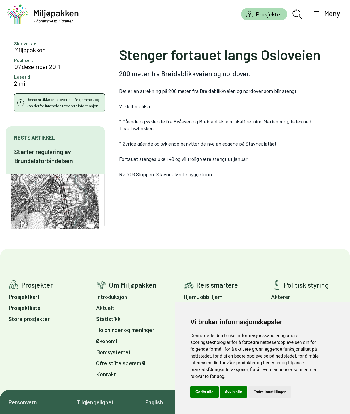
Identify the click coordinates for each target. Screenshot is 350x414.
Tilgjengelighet (95, 402)
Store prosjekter (29, 318)
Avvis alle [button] (233, 392)
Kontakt (106, 374)
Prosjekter (269, 14)
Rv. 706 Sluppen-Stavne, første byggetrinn (165, 174)
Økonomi (106, 340)
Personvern (23, 402)
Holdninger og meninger (125, 329)
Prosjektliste (25, 307)
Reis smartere (217, 285)
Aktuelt (105, 307)
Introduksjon (111, 296)
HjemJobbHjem (203, 296)
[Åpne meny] (326, 14)
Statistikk (108, 318)
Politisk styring (306, 285)
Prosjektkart (24, 296)
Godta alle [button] (204, 392)
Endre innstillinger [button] (270, 392)
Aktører (280, 296)
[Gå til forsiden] (42, 14)
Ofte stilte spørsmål (120, 363)
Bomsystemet (113, 351)
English (154, 402)
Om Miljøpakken (133, 285)
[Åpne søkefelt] (297, 14)
